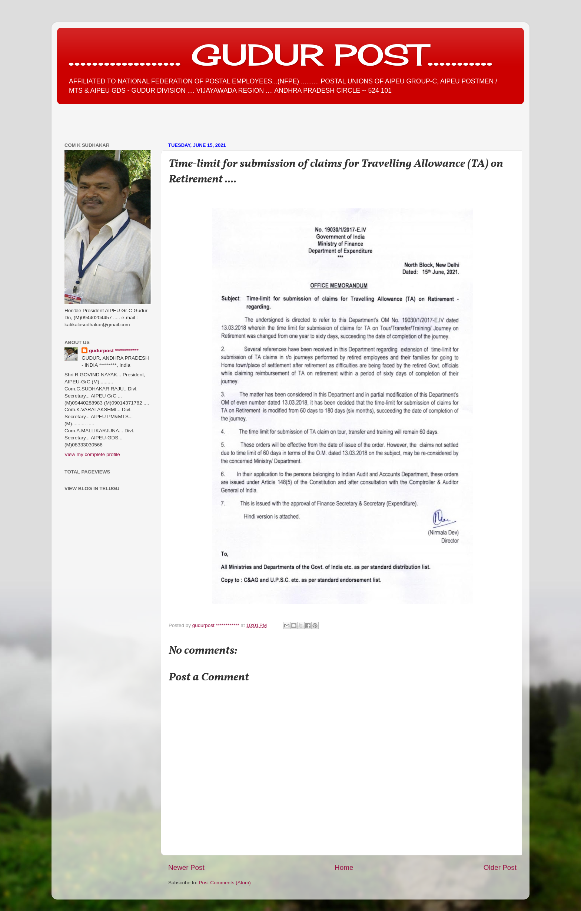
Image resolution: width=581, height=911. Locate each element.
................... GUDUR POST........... (280, 54)
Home (344, 867)
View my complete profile (92, 454)
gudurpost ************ (216, 625)
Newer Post (186, 867)
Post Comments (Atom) (225, 882)
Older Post (500, 867)
